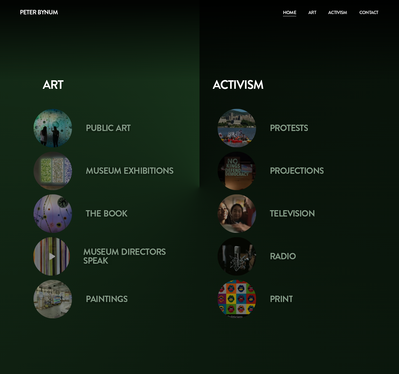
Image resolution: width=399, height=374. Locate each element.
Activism (337, 12)
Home (289, 12)
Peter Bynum (39, 12)
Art (312, 12)
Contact (368, 12)
